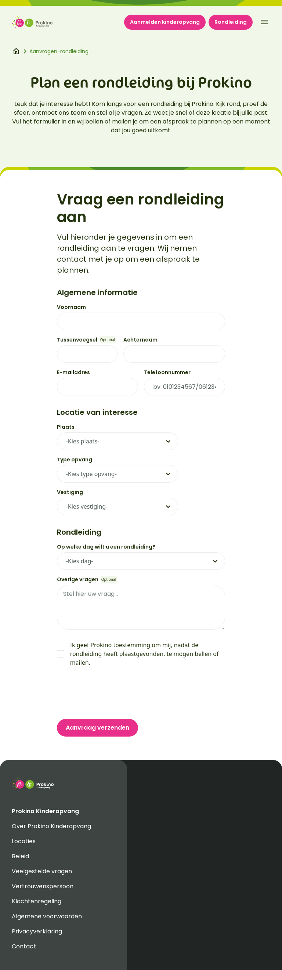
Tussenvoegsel (77, 339)
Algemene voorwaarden (47, 916)
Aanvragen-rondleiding (58, 51)
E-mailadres (73, 372)
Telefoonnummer (167, 372)
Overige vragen (77, 579)
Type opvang (74, 459)
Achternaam (140, 339)
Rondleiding (230, 22)
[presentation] (113, 693)
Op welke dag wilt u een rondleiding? (106, 546)
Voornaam (71, 307)
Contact (24, 946)
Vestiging (70, 492)
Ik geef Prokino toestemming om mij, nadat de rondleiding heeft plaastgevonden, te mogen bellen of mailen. (144, 654)
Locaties (24, 841)
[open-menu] (264, 22)
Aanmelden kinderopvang (165, 22)
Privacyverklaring (37, 931)
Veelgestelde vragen (42, 871)
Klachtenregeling (36, 901)
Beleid (20, 856)
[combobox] (100, 441)
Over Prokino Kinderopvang (51, 826)
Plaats (66, 427)
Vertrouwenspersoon (42, 886)
